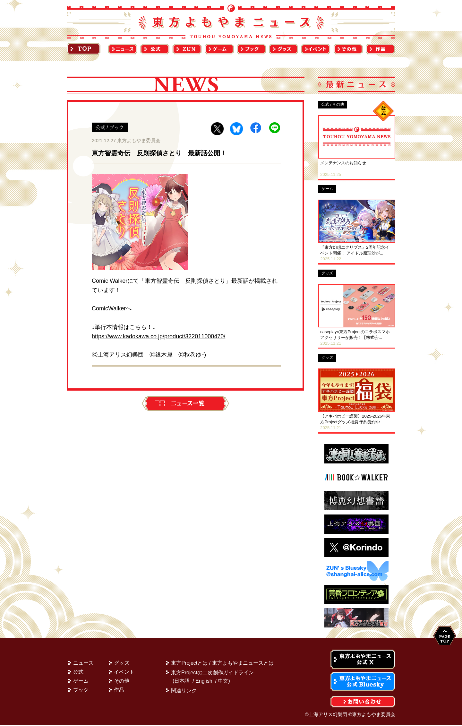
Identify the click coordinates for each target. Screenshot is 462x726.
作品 (119, 691)
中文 (223, 682)
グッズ (121, 664)
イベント (124, 673)
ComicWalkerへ (112, 308)
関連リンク (184, 692)
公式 (78, 673)
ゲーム (81, 682)
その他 (121, 682)
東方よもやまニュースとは (243, 664)
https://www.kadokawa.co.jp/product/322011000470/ (158, 336)
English (203, 682)
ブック (81, 691)
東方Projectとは (189, 664)
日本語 (182, 682)
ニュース (83, 664)
